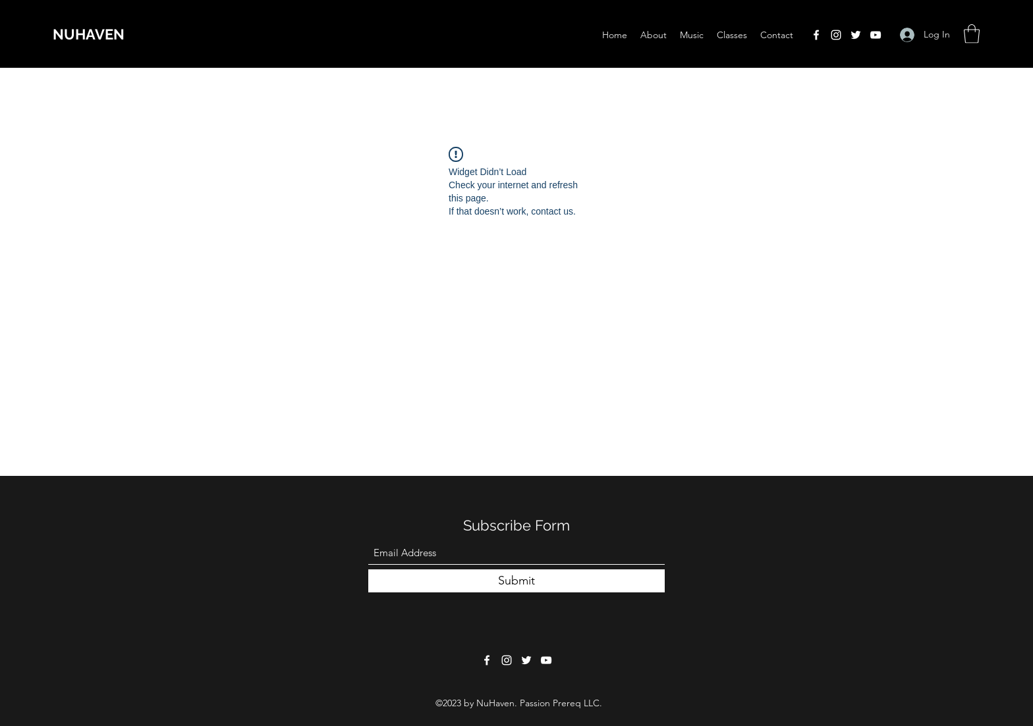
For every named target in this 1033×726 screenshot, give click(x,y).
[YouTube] (875, 34)
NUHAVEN (89, 34)
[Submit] (516, 580)
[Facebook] (816, 34)
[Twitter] (855, 34)
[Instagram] (836, 34)
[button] (972, 33)
